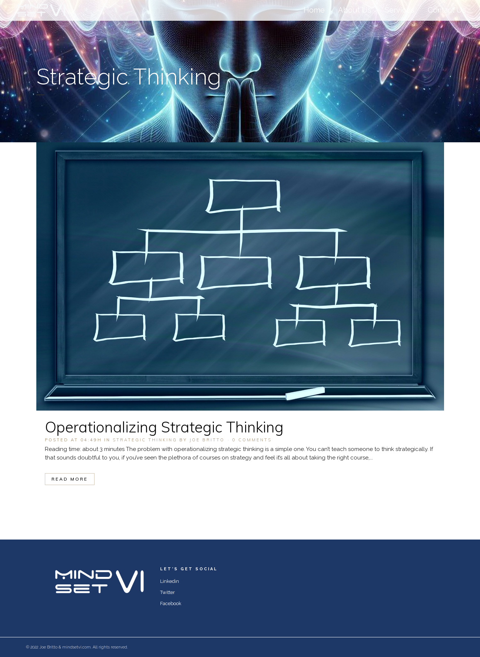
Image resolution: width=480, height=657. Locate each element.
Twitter (167, 592)
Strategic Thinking (145, 439)
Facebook (170, 603)
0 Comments (252, 439)
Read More (70, 479)
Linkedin (169, 581)
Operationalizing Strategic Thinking (164, 427)
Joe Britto (207, 439)
